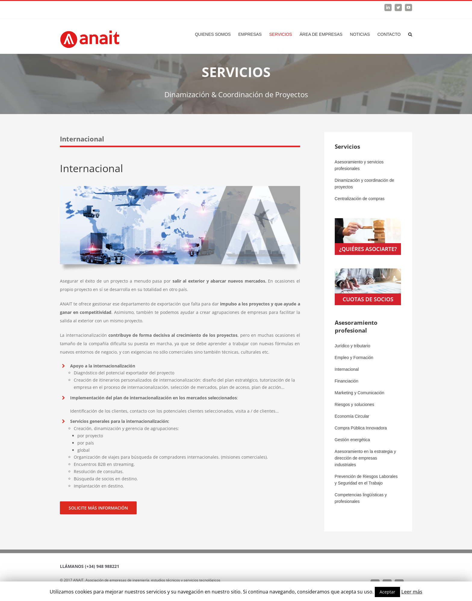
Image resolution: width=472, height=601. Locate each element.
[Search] (410, 34)
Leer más (411, 591)
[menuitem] (216, 34)
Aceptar (387, 592)
